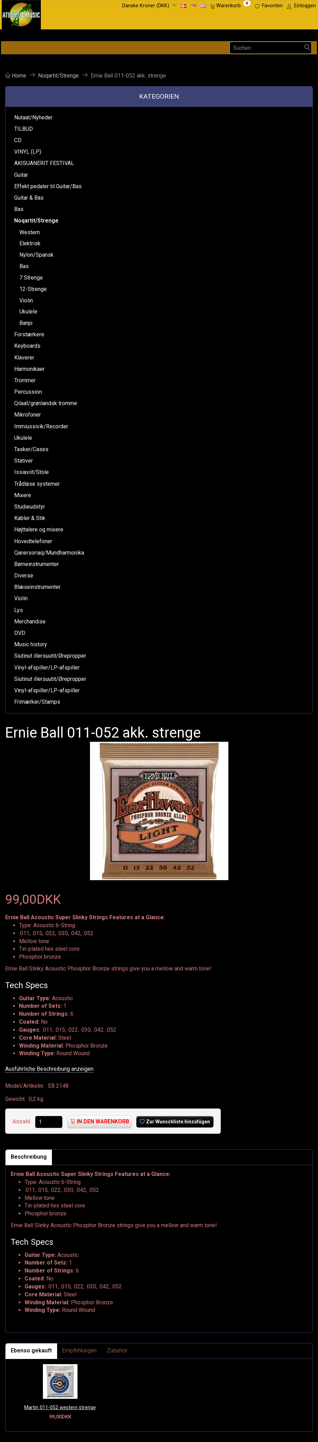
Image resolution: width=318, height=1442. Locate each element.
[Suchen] (307, 48)
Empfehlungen (79, 1350)
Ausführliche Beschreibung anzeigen (49, 1069)
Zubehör (117, 1350)
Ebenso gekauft (31, 1350)
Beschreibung (29, 1156)
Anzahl (21, 1121)
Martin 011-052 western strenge (60, 1408)
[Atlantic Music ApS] (21, 13)
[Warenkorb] (230, 6)
